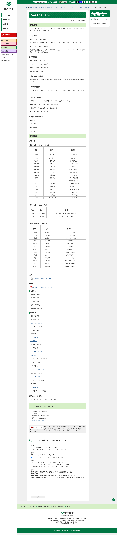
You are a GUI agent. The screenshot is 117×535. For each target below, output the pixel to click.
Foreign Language (40, 2)
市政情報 (5, 24)
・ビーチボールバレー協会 (38, 376)
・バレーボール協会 (36, 323)
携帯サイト (69, 508)
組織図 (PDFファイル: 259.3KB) (42, 287)
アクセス (3, 57)
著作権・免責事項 (58, 508)
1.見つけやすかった (37, 457)
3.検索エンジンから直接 (38, 466)
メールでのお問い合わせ (38, 420)
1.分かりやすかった (37, 449)
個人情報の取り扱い (43, 508)
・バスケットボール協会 (37, 369)
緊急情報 (7, 34)
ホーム (25, 7)
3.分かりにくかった (59, 449)
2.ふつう (48, 449)
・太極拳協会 (34, 387)
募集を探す (4, 47)
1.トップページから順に (38, 464)
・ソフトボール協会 (36, 351)
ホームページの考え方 (27, 508)
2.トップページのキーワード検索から (59, 464)
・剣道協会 (33, 355)
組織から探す (4, 51)
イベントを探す (5, 43)
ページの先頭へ (113, 502)
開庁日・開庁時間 (6, 60)
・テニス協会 (34, 337)
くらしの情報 (6, 15)
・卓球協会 (33, 341)
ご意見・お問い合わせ (7, 54)
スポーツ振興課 (58, 7)
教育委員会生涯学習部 (45, 7)
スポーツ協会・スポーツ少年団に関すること (78, 7)
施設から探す (4, 40)
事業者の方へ (6, 19)
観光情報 (5, 28)
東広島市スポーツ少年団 (100, 19)
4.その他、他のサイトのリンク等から (59, 466)
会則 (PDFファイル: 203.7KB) (42, 278)
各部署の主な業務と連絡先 (67, 526)
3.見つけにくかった (59, 457)
